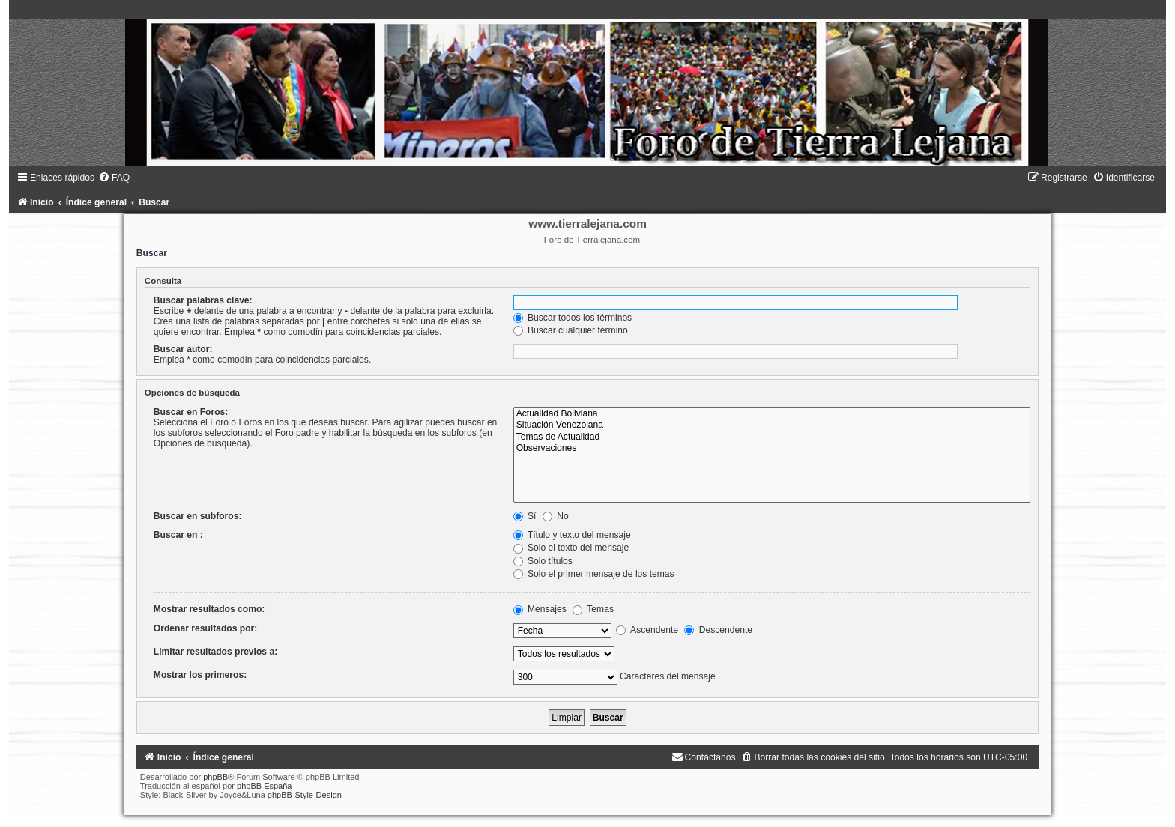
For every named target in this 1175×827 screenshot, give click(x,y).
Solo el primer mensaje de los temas (593, 574)
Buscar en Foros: (191, 412)
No (556, 516)
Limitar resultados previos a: (215, 651)
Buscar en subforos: (198, 516)
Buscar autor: (183, 349)
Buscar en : (178, 535)
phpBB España (264, 785)
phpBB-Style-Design (305, 794)
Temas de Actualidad (772, 437)
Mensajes (540, 609)
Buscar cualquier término (570, 330)
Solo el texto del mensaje (571, 547)
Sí (525, 516)
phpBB (215, 776)
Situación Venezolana (772, 425)
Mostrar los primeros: (200, 675)
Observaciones (772, 449)
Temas (593, 609)
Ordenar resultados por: (205, 628)
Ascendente (647, 630)
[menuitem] (114, 177)
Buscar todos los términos (572, 317)
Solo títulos (543, 561)
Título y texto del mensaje (572, 535)
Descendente (718, 630)
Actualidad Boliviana (772, 414)
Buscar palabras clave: (203, 300)
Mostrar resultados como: (209, 609)
